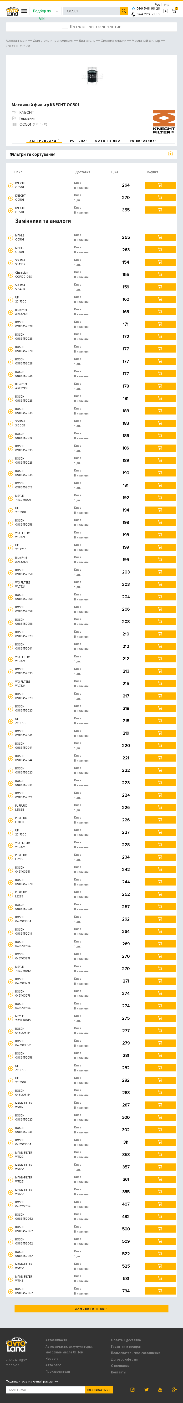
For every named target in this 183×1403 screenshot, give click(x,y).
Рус (157, 5)
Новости (52, 1359)
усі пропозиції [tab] (44, 141)
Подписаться (99, 1390)
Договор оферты (124, 1359)
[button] (11, 186)
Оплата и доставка (126, 1340)
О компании (120, 1366)
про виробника (142, 141)
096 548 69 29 (146, 8)
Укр (166, 5)
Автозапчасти (56, 1340)
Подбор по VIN (46, 11)
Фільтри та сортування (33, 154)
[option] (92, 76)
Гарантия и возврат (126, 1346)
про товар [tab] (77, 141)
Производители (58, 1371)
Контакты (118, 1372)
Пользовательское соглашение (136, 1353)
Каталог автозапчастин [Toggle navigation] (91, 27)
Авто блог (53, 1365)
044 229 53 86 (146, 14)
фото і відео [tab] (107, 141)
